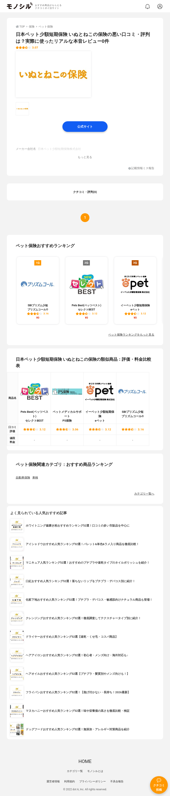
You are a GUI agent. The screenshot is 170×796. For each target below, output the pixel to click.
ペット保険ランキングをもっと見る (131, 334)
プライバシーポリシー (92, 781)
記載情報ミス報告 (141, 168)
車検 (35, 477)
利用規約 (69, 781)
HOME (84, 761)
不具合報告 (117, 781)
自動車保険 (23, 477)
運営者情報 (53, 781)
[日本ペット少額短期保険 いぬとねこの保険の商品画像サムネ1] (22, 108)
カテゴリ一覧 (75, 771)
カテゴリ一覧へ (144, 493)
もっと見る (85, 157)
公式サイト (85, 127)
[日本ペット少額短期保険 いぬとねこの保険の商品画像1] (53, 74)
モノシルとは (95, 771)
